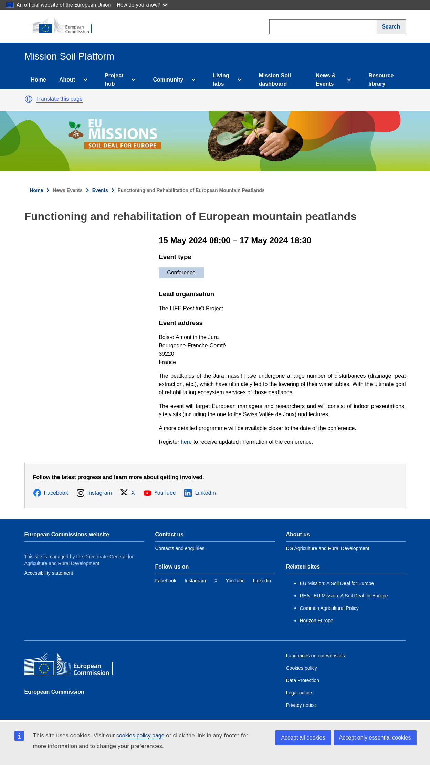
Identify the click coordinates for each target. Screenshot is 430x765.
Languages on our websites (315, 655)
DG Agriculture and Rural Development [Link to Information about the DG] (327, 548)
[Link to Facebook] (165, 580)
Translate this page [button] (59, 99)
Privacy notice (301, 705)
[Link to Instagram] (195, 580)
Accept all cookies (303, 738)
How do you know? (142, 5)
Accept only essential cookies (375, 738)
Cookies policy (301, 668)
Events (100, 190)
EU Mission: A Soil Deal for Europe (337, 583)
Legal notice (299, 693)
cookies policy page (140, 736)
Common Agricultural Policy (329, 608)
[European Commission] (66, 26)
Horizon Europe (316, 620)
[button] (28, 99)
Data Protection (302, 680)
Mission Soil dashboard (275, 80)
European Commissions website (66, 534)
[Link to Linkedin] (262, 580)
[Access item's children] (84, 80)
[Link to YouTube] (235, 580)
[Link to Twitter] (215, 580)
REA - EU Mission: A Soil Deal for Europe (344, 596)
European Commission (54, 692)
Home (38, 80)
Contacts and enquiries (179, 548)
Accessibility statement (48, 573)
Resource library (381, 80)
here (186, 442)
